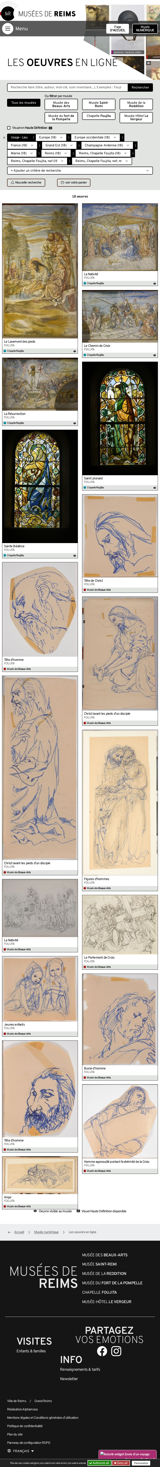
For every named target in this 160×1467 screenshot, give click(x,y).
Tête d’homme (14, 660)
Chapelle (99, 116)
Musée (145, 29)
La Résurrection (14, 414)
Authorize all (99, 1463)
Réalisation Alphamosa (22, 1409)
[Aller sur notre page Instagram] (116, 1351)
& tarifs (80, 1369)
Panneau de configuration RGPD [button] (28, 1443)
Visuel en (32, 128)
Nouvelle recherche (26, 183)
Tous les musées (23, 103)
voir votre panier (74, 183)
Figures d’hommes (96, 879)
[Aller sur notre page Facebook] (102, 1351)
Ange (7, 1197)
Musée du (61, 118)
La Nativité (91, 274)
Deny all (121, 1463)
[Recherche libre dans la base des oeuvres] (67, 87)
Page (117, 29)
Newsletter (69, 1379)
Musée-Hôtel (136, 118)
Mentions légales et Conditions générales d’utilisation (42, 1418)
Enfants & (31, 1351)
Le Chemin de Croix (97, 346)
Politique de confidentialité (25, 1426)
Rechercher (140, 88)
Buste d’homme (95, 1068)
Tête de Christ (93, 581)
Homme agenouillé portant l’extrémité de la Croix (116, 1162)
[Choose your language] (20, 1451)
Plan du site (14, 1435)
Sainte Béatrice (14, 546)
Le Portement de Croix (99, 957)
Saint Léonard (93, 478)
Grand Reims (43, 1401)
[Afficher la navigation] (7, 28)
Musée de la (136, 104)
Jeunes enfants (14, 1024)
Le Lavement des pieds (19, 341)
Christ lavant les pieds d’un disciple (107, 714)
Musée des (61, 104)
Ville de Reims (16, 1401)
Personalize (141, 1463)
